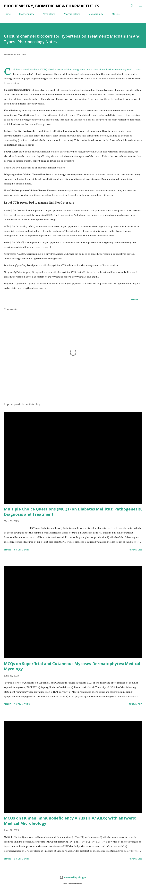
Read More (135, 549)
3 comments (22, 704)
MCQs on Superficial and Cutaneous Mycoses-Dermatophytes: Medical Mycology (72, 666)
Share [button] (134, 299)
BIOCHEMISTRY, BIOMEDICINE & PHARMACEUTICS (51, 5)
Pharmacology (71, 14)
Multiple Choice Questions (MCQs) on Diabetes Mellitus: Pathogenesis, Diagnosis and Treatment (73, 511)
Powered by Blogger (73, 877)
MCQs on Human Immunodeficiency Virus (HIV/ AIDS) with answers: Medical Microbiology (70, 820)
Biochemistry (26, 14)
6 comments (22, 549)
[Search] (132, 6)
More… (116, 14)
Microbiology (95, 14)
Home (7, 14)
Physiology (49, 14)
